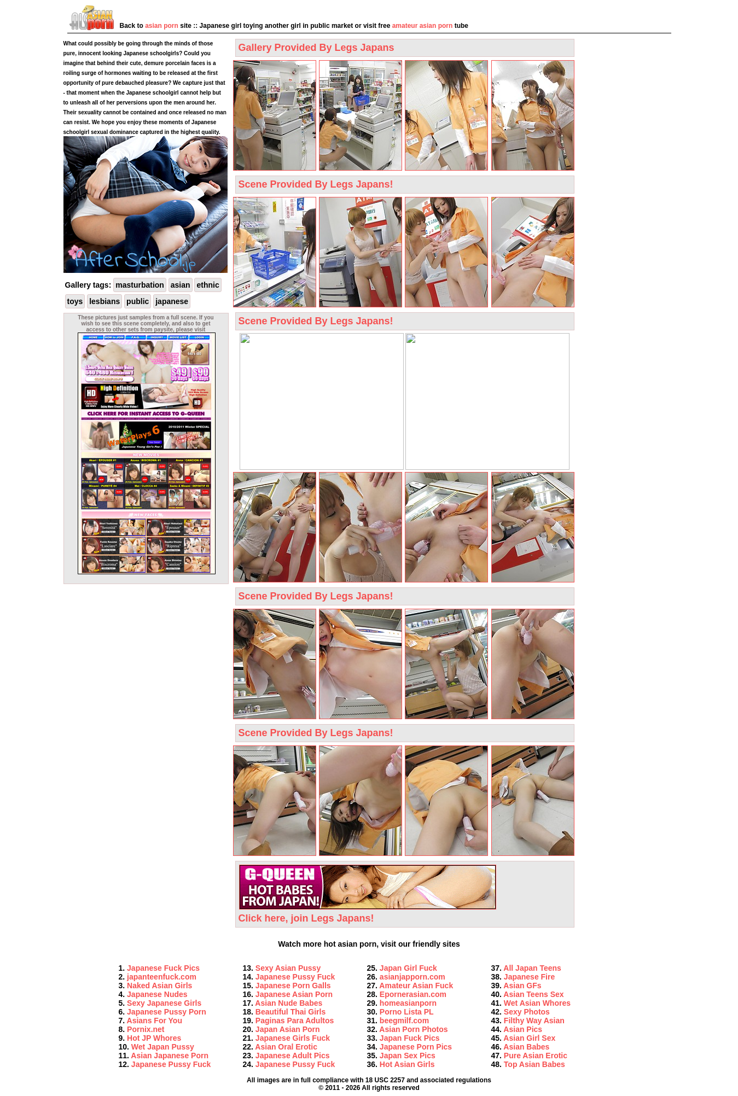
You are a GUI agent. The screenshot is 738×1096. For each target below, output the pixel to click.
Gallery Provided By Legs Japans (316, 47)
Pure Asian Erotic (535, 1055)
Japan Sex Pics (407, 1055)
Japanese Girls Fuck (292, 1038)
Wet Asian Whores (537, 1003)
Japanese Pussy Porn (166, 1011)
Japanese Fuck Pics (163, 968)
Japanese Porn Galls (293, 985)
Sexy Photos (527, 1011)
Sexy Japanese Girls (164, 1003)
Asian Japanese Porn (169, 1055)
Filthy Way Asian (534, 1020)
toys (75, 301)
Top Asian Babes (534, 1064)
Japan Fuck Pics (410, 1038)
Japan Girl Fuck (408, 968)
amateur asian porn (422, 26)
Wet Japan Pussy (162, 1046)
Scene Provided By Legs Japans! (316, 184)
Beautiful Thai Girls (290, 1011)
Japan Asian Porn (287, 1029)
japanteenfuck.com (161, 976)
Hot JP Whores (154, 1038)
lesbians (104, 301)
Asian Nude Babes (288, 1003)
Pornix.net (145, 1029)
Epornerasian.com (413, 994)
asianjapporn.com (412, 976)
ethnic (207, 285)
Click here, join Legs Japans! (367, 912)
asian (180, 285)
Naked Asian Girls (159, 985)
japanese (171, 301)
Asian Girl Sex (529, 1038)
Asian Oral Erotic (286, 1046)
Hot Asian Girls (407, 1064)
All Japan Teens (532, 968)
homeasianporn (408, 1003)
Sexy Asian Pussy (288, 968)
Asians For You (154, 1020)
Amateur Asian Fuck (416, 985)
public (137, 301)
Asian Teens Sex (533, 994)
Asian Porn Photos (413, 1029)
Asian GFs (522, 985)
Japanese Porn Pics (416, 1046)
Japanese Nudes (157, 994)
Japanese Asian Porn (294, 994)
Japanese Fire (529, 976)
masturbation (139, 285)
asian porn (161, 26)
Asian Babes (526, 1046)
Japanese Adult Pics (292, 1055)
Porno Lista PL (407, 1011)
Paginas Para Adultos (294, 1020)
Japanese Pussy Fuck (171, 1064)
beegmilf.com (404, 1020)
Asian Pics (522, 1029)
